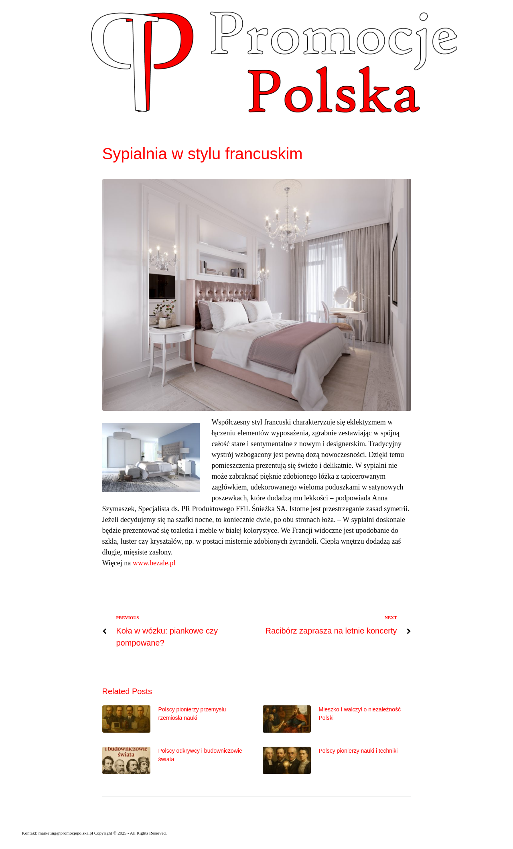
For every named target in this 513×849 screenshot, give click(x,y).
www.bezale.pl (154, 563)
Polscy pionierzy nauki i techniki (358, 750)
